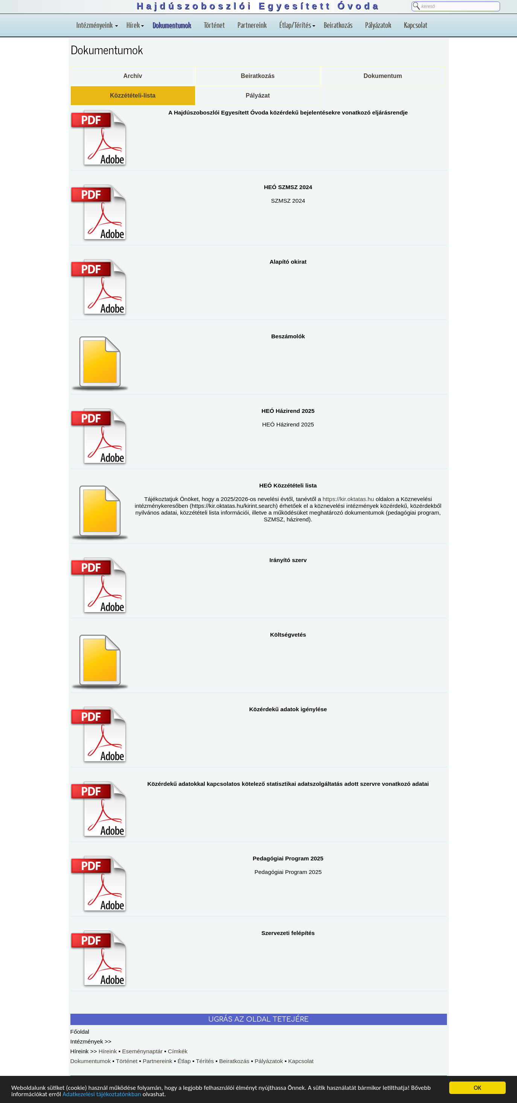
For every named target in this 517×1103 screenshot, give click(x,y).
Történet (214, 24)
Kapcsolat (415, 24)
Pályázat (258, 95)
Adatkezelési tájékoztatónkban (102, 1094)
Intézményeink (97, 24)
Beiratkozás (338, 24)
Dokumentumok (172, 24)
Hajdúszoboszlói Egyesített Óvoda (258, 6)
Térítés (205, 1061)
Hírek (135, 24)
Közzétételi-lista (133, 95)
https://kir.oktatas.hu (348, 499)
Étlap (184, 1061)
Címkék (178, 1051)
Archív (133, 76)
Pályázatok (378, 24)
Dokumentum (382, 76)
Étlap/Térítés (297, 24)
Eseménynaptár (142, 1051)
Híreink (108, 1051)
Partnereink (252, 24)
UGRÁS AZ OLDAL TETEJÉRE (258, 1019)
